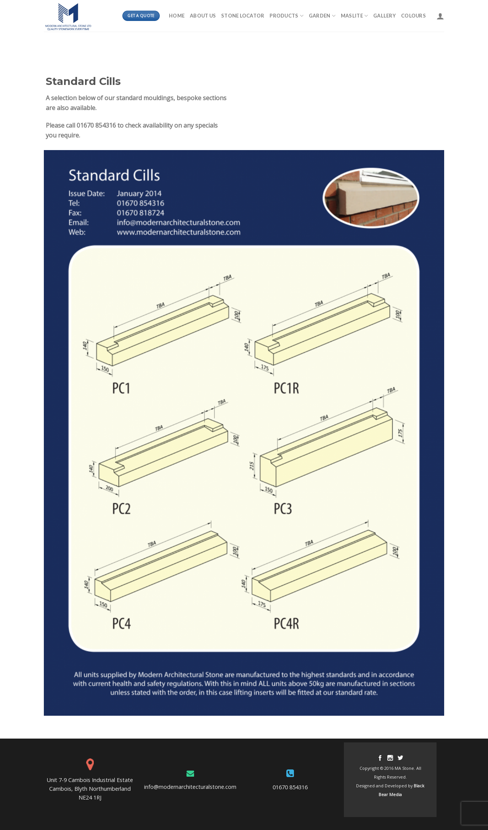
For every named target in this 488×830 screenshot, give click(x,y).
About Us (203, 16)
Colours (413, 16)
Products (286, 15)
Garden (322, 15)
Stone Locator (242, 16)
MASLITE (354, 15)
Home (177, 16)
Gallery (384, 16)
